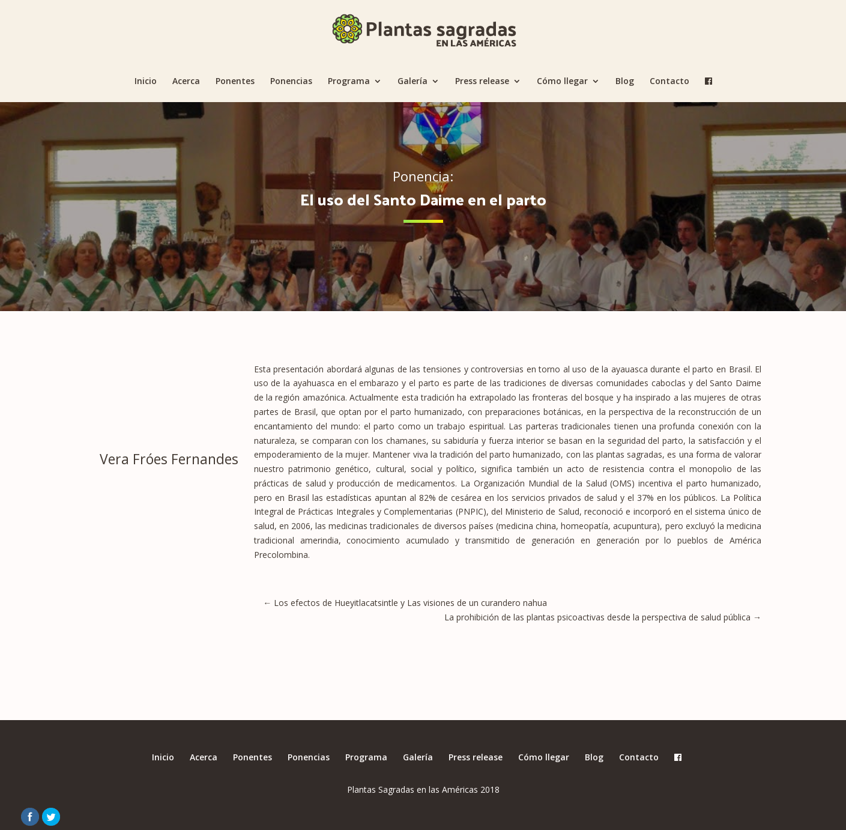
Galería (412, 81)
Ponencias (291, 81)
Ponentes (235, 81)
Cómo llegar (562, 81)
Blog (624, 81)
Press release (482, 81)
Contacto (669, 81)
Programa (349, 81)
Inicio (145, 81)
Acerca (186, 81)
